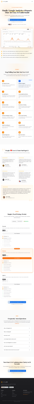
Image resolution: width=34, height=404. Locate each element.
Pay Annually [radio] (20, 221)
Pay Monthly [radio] (14, 221)
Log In (2, 396)
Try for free (17, 233)
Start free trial (25, 394)
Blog (1, 393)
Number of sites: (4, 281)
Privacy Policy (14, 396)
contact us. (17, 323)
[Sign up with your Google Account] (17, 20)
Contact (13, 393)
